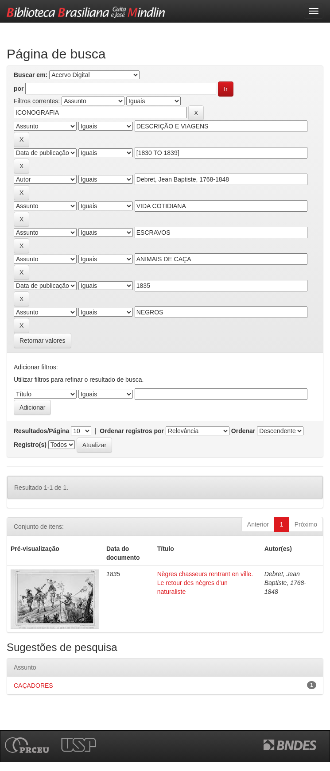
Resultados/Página (41, 430)
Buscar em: (30, 74)
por (19, 88)
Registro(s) (30, 444)
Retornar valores (42, 340)
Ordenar (243, 430)
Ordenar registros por (132, 430)
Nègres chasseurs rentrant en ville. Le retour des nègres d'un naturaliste (205, 582)
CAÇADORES (33, 685)
